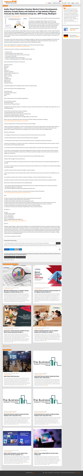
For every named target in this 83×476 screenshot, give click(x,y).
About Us (77, 3)
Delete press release (10, 257)
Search (76, 1)
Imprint (55, 1)
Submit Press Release (57, 3)
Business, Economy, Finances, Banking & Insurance (21, 15)
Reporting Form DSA (71, 472)
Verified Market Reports (8, 451)
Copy (58, 243)
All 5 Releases (6, 346)
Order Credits (64, 3)
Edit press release (20, 257)
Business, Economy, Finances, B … (13, 287)
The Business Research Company (40, 374)
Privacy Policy (50, 472)
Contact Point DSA (64, 472)
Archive (68, 3)
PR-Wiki (52, 1)
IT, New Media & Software (42, 373)
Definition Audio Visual (8, 374)
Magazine (73, 3)
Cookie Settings (77, 472)
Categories (50, 3)
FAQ (43, 472)
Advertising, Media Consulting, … (13, 450)
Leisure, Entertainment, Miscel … (13, 373)
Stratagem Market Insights (8, 329)
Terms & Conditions (56, 472)
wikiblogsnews (36, 451)
